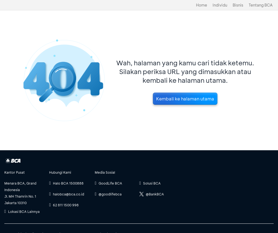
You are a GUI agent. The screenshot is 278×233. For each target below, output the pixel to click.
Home (201, 5)
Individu (220, 5)
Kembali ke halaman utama (185, 99)
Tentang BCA (261, 5)
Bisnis (238, 5)
